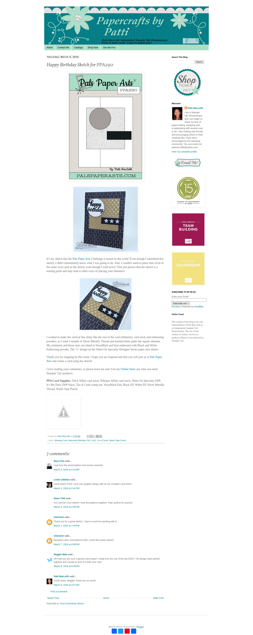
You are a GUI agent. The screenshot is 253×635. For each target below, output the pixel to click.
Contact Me (63, 47)
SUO (94, 440)
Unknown (59, 517)
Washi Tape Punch (117, 440)
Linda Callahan (62, 479)
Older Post (158, 598)
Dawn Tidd (59, 498)
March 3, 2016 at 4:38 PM (66, 507)
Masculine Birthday (76, 440)
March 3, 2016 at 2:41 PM (66, 488)
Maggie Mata (60, 554)
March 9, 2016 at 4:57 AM (66, 585)
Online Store (128, 369)
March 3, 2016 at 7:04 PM (66, 525)
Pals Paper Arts (81, 258)
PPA (89, 440)
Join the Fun (109, 47)
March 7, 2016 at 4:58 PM (66, 544)
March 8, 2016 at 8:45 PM (66, 566)
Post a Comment (59, 591)
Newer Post (53, 598)
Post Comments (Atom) (72, 603)
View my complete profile (184, 151)
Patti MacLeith (61, 576)
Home (50, 47)
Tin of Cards (102, 440)
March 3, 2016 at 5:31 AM (66, 469)
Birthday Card (61, 440)
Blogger (140, 627)
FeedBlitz (198, 306)
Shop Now (93, 47)
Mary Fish (59, 461)
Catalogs (78, 47)
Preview (176, 306)
